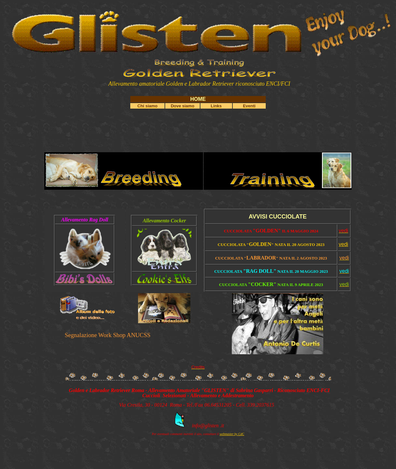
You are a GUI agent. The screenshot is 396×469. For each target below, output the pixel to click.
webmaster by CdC (231, 434)
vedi (343, 244)
